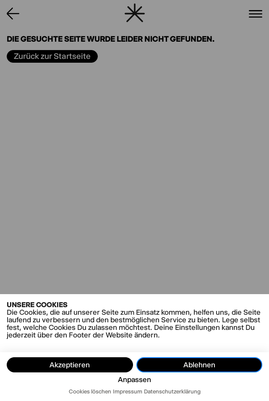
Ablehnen (199, 365)
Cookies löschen (90, 391)
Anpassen (134, 379)
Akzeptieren (70, 365)
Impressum (127, 391)
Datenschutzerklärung (172, 391)
